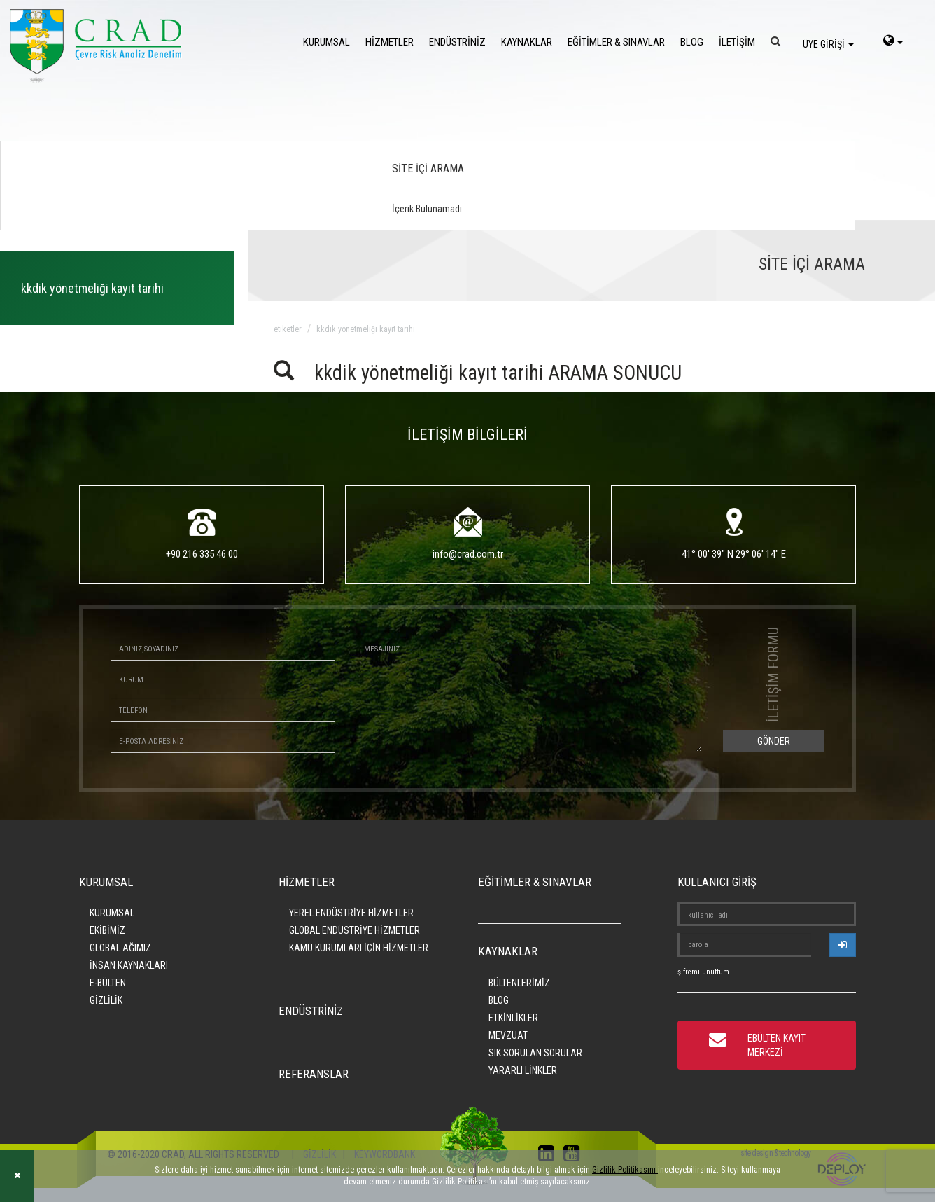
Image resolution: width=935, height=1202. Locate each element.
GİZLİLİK (106, 1000)
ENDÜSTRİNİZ (457, 42)
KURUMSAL (326, 42)
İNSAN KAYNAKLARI (129, 965)
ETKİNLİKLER (513, 1017)
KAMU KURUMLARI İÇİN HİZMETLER (358, 947)
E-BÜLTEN (108, 982)
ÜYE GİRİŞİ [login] (828, 44)
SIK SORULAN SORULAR (535, 1052)
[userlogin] (842, 945)
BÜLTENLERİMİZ (519, 982)
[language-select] (893, 42)
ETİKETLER (288, 329)
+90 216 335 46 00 (202, 554)
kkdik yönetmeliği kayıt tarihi (365, 329)
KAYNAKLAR (526, 42)
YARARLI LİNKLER (522, 1070)
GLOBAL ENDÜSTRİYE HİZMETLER (354, 930)
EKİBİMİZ (107, 930)
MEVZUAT (508, 1035)
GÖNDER (773, 741)
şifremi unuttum (703, 971)
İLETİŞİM (737, 42)
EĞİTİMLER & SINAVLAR (616, 42)
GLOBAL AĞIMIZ (120, 947)
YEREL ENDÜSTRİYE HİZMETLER (351, 912)
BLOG (691, 42)
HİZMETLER (389, 42)
